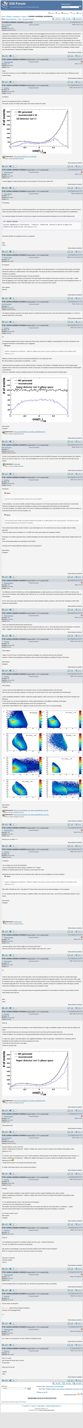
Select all (9, 221)
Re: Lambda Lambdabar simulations (15, 59)
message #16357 (31, 849)
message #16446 (31, 1293)
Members (65, 13)
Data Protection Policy (53, 1405)
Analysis (23, 16)
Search (51, 13)
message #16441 (31, 1177)
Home (79, 13)
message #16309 (28, 22)
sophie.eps (17, 464)
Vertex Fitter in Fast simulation (55, 1386)
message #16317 (31, 169)
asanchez (7, 1230)
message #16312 (31, 59)
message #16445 (31, 1272)
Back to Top (42, 1392)
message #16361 (31, 958)
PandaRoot (16, 16)
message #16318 (31, 191)
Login (72, 13)
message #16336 (31, 580)
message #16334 (31, 477)
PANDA (9, 16)
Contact (25, 1405)
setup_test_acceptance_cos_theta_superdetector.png (29, 431)
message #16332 (31, 444)
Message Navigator (28, 19)
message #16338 (31, 613)
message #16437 (31, 1135)
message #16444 (31, 1227)
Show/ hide (15, 221)
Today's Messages (11, 19)
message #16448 (31, 1348)
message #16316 (31, 85)
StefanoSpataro (8, 62)
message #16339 (31, 639)
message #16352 (31, 674)
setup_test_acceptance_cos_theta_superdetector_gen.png (31, 810)
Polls (19, 19)
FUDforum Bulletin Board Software (46, 1410)
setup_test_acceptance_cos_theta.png (25, 156)
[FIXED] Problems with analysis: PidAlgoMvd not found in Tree (64, 1389)
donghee (6, 88)
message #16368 (31, 1011)
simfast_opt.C (18, 921)
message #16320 (31, 301)
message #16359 (31, 934)
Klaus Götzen (8, 194)
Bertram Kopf (8, 257)
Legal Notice (41, 1405)
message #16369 (31, 1113)
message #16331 (31, 325)
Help (58, 13)
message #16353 (31, 827)
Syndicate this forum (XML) (70, 1394)
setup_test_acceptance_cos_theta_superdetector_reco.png (31, 814)
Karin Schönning (6, 25)
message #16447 (31, 1326)
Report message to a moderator (75, 52)
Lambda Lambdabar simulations (14, 22)
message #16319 (31, 254)
